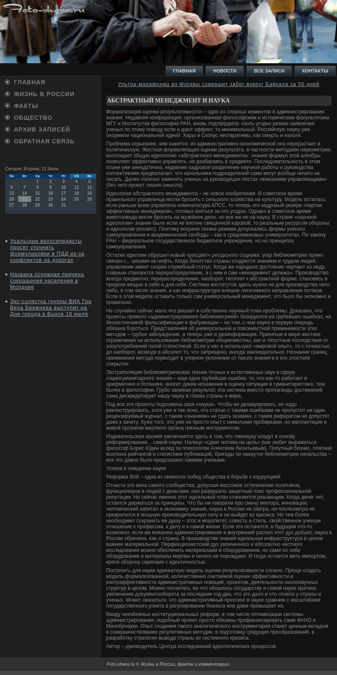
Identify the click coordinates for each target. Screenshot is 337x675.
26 (89, 199)
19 (89, 193)
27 (11, 205)
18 (76, 193)
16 (50, 193)
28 (24, 205)
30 (50, 205)
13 (11, 193)
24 (63, 199)
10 (63, 187)
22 (37, 199)
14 (24, 193)
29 (37, 205)
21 (24, 199)
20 (11, 199)
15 (37, 193)
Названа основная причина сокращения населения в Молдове (47, 281)
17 (63, 193)
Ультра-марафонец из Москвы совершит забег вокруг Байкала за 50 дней (218, 84)
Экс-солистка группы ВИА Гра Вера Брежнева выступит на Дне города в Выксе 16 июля (50, 308)
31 (63, 205)
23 (50, 199)
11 (76, 187)
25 (76, 199)
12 (89, 187)
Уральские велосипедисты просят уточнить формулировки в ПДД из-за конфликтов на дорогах (47, 250)
